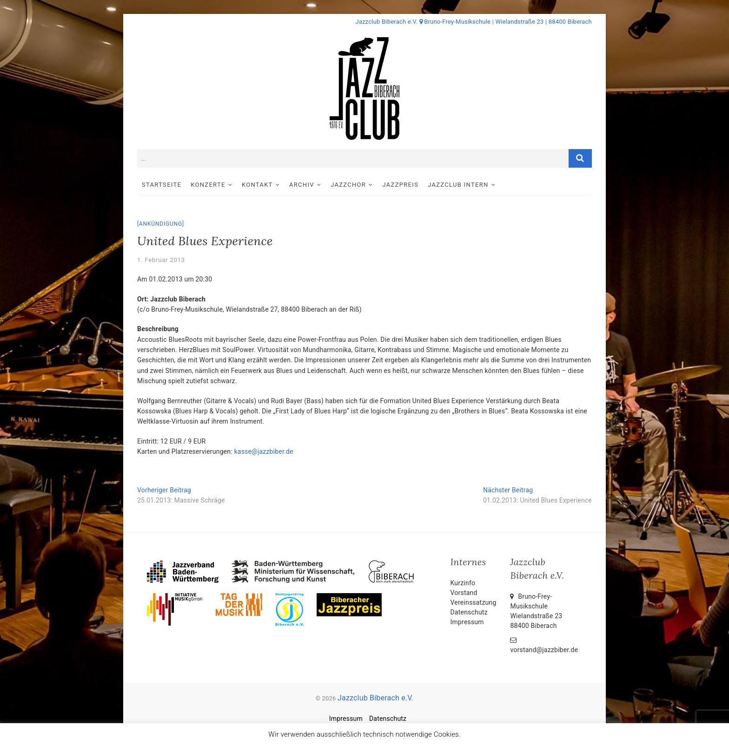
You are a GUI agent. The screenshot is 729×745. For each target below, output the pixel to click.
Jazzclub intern (458, 184)
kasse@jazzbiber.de (263, 451)
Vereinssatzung (474, 602)
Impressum (467, 622)
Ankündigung (160, 224)
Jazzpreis (401, 184)
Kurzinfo (463, 583)
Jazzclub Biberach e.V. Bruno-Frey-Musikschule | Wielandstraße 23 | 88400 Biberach (474, 21)
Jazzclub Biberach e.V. (375, 697)
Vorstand (464, 592)
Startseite (161, 184)
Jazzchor (348, 184)
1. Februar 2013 (161, 259)
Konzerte (208, 184)
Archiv (301, 184)
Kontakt (257, 184)
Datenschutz (469, 612)
